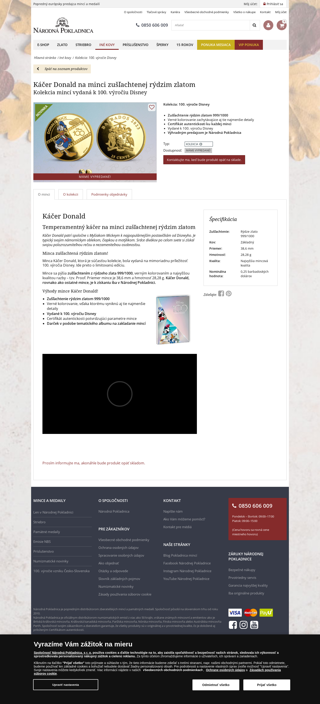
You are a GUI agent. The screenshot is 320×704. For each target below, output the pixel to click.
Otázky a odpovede (113, 571)
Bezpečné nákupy (241, 570)
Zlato (62, 44)
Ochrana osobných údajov (118, 547)
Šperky (162, 44)
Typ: (166, 144)
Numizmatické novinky (50, 561)
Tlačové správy (156, 12)
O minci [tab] (44, 194)
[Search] (255, 25)
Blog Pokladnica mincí (180, 555)
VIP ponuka (249, 44)
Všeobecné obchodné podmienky (206, 12)
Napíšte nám (173, 511)
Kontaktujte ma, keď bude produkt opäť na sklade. (204, 160)
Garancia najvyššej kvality (248, 585)
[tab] (70, 194)
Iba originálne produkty (246, 593)
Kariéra (175, 12)
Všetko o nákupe (244, 12)
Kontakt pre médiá (177, 527)
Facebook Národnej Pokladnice (187, 563)
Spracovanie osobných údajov (121, 555)
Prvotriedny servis (242, 577)
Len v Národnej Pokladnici (53, 512)
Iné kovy (107, 44)
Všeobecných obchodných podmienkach (173, 670)
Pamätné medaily (46, 532)
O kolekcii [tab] (70, 194)
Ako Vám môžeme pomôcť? (184, 519)
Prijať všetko (266, 685)
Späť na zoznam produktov (62, 68)
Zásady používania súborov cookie (124, 594)
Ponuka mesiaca (216, 44)
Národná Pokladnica (113, 511)
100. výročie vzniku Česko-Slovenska (61, 571)
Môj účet (281, 12)
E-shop (43, 44)
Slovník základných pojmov (119, 578)
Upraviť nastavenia (65, 684)
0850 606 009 (152, 25)
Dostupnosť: (172, 150)
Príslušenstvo (135, 44)
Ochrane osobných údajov (225, 670)
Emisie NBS (42, 541)
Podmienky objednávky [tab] (109, 194)
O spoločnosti (133, 12)
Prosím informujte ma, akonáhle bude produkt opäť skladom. (93, 463)
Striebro (83, 44)
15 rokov (184, 44)
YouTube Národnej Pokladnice (186, 578)
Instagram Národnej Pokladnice (187, 571)
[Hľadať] (211, 25)
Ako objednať (108, 563)
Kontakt (265, 12)
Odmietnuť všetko (216, 685)
